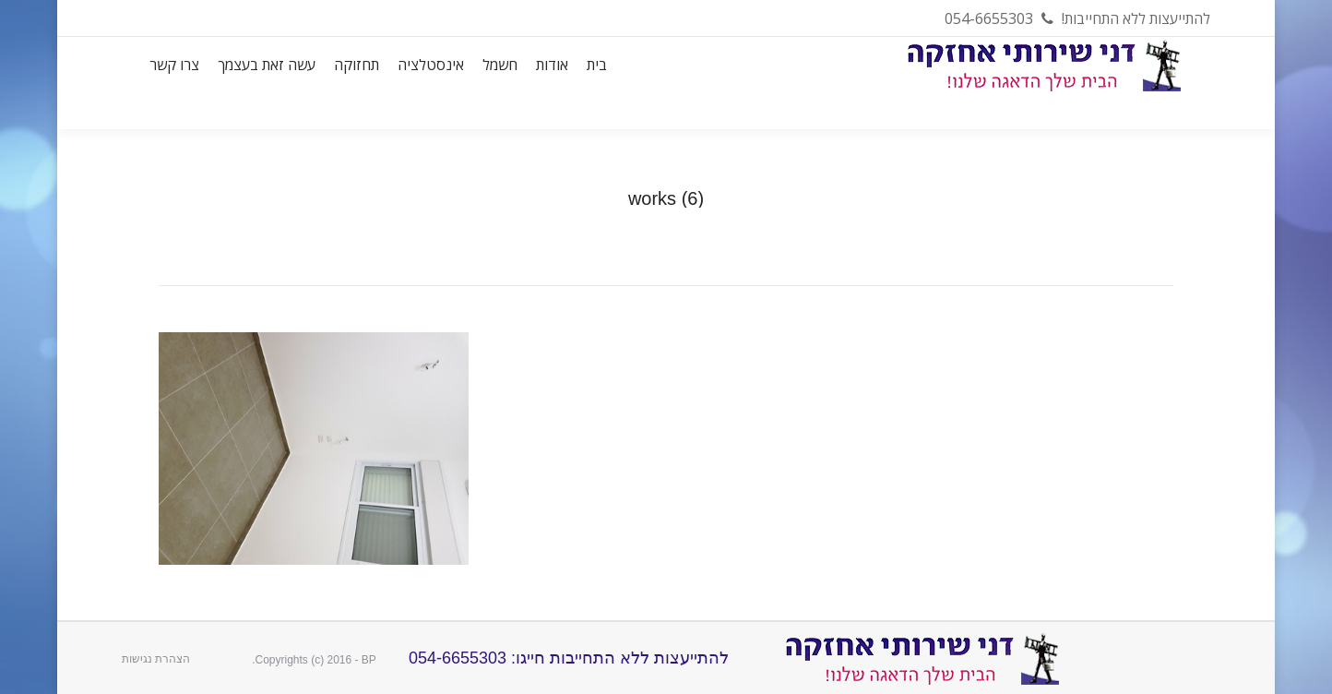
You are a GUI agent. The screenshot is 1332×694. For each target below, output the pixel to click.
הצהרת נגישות (156, 658)
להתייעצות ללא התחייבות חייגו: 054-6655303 (566, 658)
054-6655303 (989, 18)
